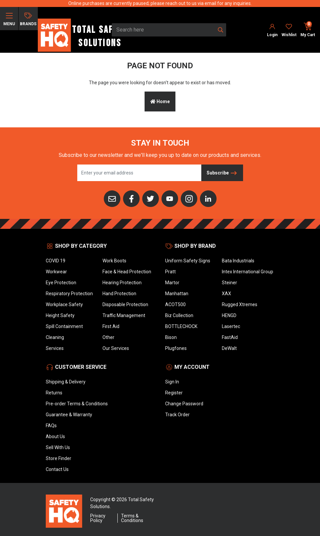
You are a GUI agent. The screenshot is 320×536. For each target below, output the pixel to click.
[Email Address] (139, 173)
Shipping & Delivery (66, 381)
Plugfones (176, 348)
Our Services (115, 348)
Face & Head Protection (126, 271)
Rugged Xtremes (239, 304)
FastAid (230, 337)
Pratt (170, 271)
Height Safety (60, 315)
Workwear (56, 271)
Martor (172, 282)
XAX (226, 293)
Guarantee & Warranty (69, 414)
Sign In (172, 381)
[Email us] (112, 198)
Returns (54, 392)
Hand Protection (119, 293)
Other (108, 337)
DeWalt (229, 348)
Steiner (229, 282)
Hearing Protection (122, 282)
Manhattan (176, 293)
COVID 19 (55, 260)
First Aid (110, 326)
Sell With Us (58, 447)
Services (55, 348)
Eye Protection (61, 282)
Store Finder (58, 458)
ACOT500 (175, 304)
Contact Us (57, 469)
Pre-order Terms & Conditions (77, 403)
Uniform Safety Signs (187, 260)
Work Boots (114, 260)
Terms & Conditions (132, 518)
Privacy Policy (97, 518)
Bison (171, 337)
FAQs (51, 425)
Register (174, 392)
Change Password (184, 403)
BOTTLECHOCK (181, 326)
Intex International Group (247, 271)
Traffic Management (123, 315)
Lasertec (231, 326)
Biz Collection (179, 315)
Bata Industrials (238, 260)
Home (160, 101)
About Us (55, 436)
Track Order (177, 414)
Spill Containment (64, 326)
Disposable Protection (125, 304)
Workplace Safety (64, 304)
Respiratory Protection (69, 293)
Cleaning (55, 337)
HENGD (229, 315)
